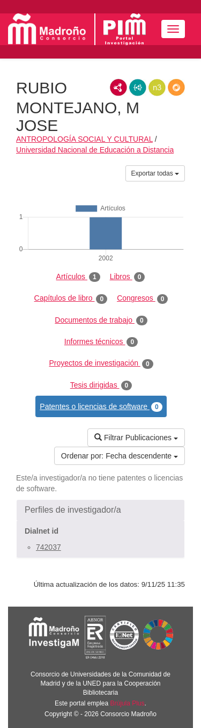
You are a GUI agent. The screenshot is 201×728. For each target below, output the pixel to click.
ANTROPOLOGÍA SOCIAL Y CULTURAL (84, 139)
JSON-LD (137, 87)
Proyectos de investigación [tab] (101, 363)
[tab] (100, 510)
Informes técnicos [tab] (101, 342)
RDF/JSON (176, 87)
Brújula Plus (127, 703)
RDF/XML (118, 87)
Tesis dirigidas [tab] (101, 385)
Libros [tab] (127, 277)
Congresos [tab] (142, 298)
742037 (48, 547)
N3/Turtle (157, 87)
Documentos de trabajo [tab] (101, 320)
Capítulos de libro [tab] (71, 298)
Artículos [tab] (78, 277)
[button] (100, 510)
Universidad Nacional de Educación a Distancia (95, 149)
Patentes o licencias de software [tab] (101, 407)
